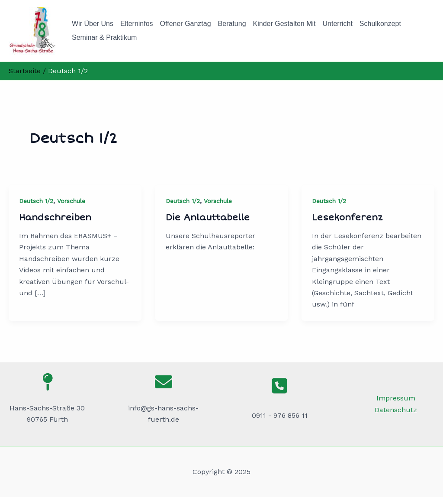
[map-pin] (47, 382)
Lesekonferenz (347, 217)
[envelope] (163, 382)
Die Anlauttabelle (208, 217)
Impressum (395, 398)
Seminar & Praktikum (104, 37)
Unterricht (338, 23)
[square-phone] (279, 386)
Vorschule (71, 200)
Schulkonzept (380, 23)
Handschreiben (55, 217)
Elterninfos (136, 23)
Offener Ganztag (185, 23)
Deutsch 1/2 (36, 200)
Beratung (232, 23)
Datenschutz (396, 410)
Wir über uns (92, 23)
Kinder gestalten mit (284, 23)
